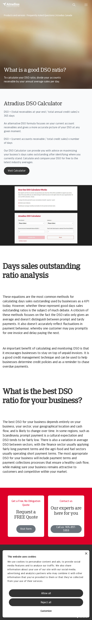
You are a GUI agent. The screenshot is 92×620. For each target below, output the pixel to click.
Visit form (26, 529)
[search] (74, 4)
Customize (46, 611)
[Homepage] (11, 5)
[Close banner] (86, 553)
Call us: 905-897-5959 (66, 529)
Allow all (46, 593)
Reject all (46, 602)
